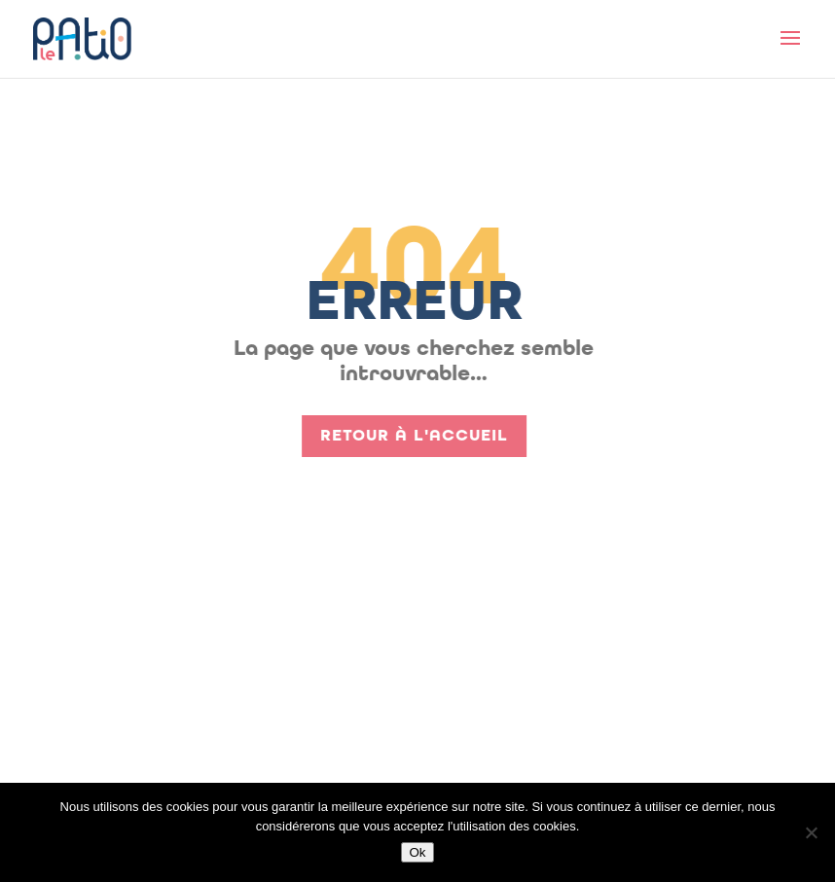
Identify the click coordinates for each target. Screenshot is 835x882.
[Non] (810, 832)
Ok (417, 852)
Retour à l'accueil (406, 435)
